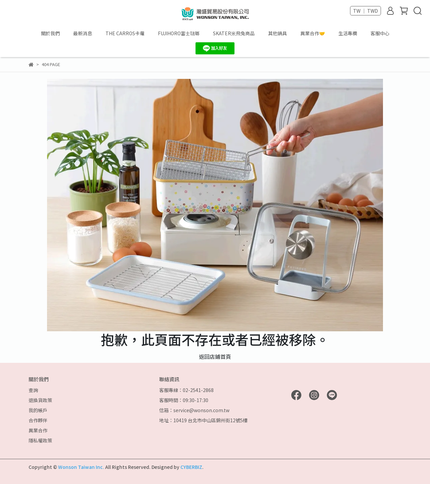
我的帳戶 (38, 410)
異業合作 (38, 430)
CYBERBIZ (191, 467)
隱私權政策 (40, 440)
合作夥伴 (38, 420)
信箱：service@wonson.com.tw (194, 410)
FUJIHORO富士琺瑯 (179, 33)
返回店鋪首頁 (215, 356)
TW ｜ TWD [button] (365, 11)
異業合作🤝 (312, 33)
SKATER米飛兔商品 (234, 33)
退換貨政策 (40, 400)
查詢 (33, 390)
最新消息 (82, 33)
